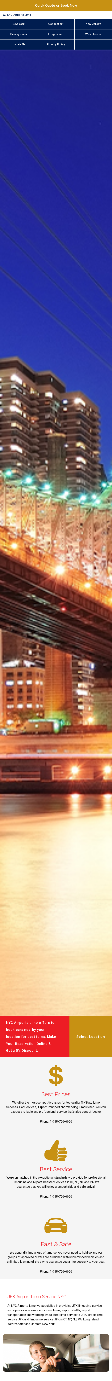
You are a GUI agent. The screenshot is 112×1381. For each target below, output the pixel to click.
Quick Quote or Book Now (56, 5)
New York (18, 24)
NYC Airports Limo (19, 15)
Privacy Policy (56, 44)
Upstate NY (18, 44)
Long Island (55, 34)
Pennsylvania (18, 34)
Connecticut (55, 24)
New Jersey (93, 24)
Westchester (93, 34)
